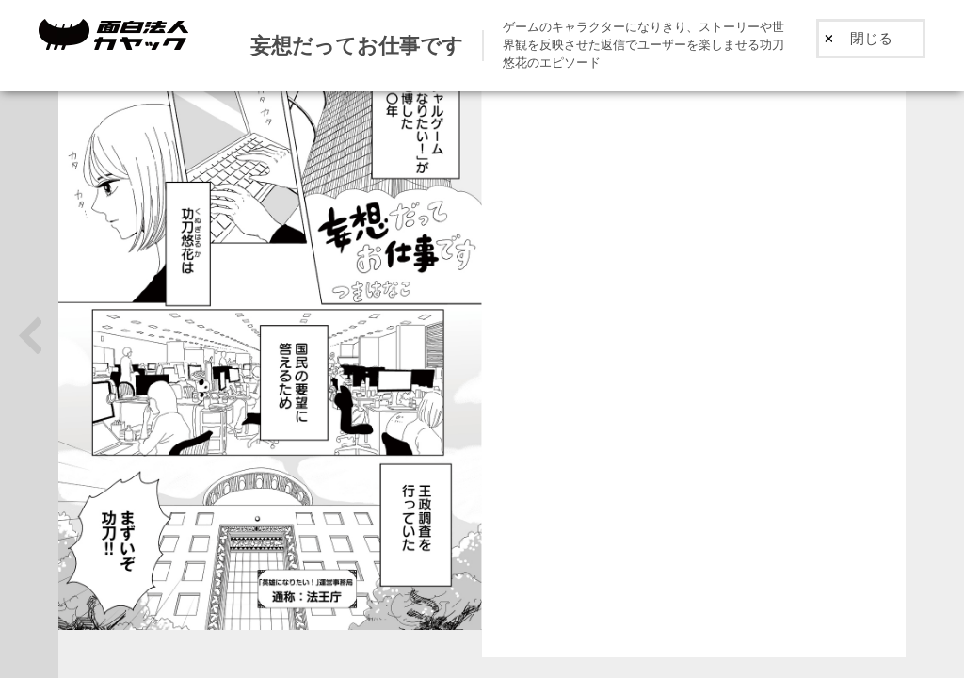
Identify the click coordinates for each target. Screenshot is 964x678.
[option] (694, 339)
